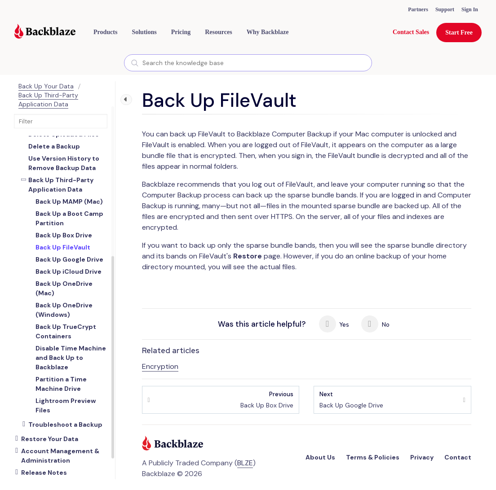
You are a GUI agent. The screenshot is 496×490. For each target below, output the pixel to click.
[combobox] (248, 62)
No (375, 323)
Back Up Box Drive (266, 399)
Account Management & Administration (60, 455)
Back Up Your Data (46, 86)
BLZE (245, 463)
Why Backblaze (268, 32)
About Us (320, 457)
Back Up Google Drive (351, 399)
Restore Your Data (49, 439)
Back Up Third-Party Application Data (48, 99)
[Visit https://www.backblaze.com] (44, 32)
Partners (418, 9)
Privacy (422, 457)
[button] (105, 32)
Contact (457, 457)
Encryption (160, 366)
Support (444, 9)
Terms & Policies (372, 457)
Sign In (469, 9)
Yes (334, 323)
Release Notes (44, 472)
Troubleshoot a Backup (65, 424)
